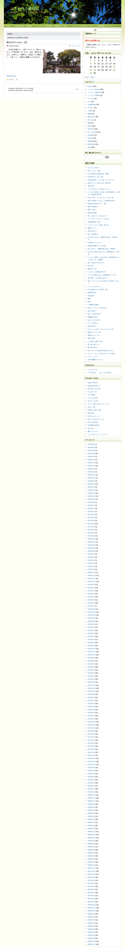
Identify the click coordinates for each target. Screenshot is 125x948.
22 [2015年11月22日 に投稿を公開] (91, 70)
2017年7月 (91, 517)
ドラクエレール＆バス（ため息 (98, 219)
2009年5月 (91, 816)
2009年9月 (91, 804)
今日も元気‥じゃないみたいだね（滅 (100, 197)
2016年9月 (91, 548)
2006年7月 (91, 920)
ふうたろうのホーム (94, 286)
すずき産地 (91, 395)
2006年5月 (91, 926)
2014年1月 (91, 646)
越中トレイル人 (93, 431)
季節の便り (91, 117)
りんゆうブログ (93, 370)
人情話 (90, 111)
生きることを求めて (94, 320)
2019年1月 (91, 490)
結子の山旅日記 (93, 422)
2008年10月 (92, 838)
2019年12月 (92, 475)
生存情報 (91, 135)
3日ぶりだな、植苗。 (95, 171)
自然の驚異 (91, 144)
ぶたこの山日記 (93, 398)
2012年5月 (91, 707)
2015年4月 (91, 600)
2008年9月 (91, 841)
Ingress (11, 79)
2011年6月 (91, 740)
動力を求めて (92, 311)
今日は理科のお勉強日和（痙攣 (98, 174)
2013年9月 (91, 658)
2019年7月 (91, 487)
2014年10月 (92, 618)
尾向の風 (91, 413)
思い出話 (91, 120)
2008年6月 (91, 850)
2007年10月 (92, 874)
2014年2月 (91, 643)
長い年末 (91, 266)
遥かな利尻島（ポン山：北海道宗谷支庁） (102, 201)
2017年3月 (91, 530)
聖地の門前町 (92, 213)
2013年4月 (91, 673)
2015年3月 (91, 603)
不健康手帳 (91, 104)
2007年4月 (91, 893)
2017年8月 (91, 514)
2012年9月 (91, 694)
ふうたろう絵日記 (24, 8)
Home (8, 26)
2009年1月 (91, 828)
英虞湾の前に (92, 292)
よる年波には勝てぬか (95, 341)
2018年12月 (92, 493)
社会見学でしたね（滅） (96, 177)
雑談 (89, 147)
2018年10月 (92, 499)
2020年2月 (91, 469)
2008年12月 (92, 831)
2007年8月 (91, 880)
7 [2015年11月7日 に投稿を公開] (114, 60)
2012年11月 (92, 688)
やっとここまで (93, 356)
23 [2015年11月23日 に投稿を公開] (95, 70)
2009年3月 (91, 822)
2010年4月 (91, 783)
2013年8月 (91, 661)
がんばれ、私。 (93, 392)
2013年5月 (91, 670)
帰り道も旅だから (94, 344)
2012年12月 (92, 685)
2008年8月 (91, 844)
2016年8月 (91, 551)
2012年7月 (91, 700)
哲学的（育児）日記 (94, 410)
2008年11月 (92, 834)
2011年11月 (92, 725)
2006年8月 (91, 917)
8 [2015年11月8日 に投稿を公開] (90, 63)
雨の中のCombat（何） (18, 42)
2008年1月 (91, 865)
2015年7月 (91, 591)
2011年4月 (91, 746)
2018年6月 (91, 508)
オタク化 (91, 98)
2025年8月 (91, 444)
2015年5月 (91, 597)
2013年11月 (92, 652)
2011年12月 (92, 722)
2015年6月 (91, 594)
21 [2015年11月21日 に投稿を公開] (114, 67)
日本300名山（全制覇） (23, 26)
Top (77, 89)
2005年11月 (92, 944)
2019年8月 (91, 484)
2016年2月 (91, 569)
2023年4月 (91, 456)
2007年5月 (91, 889)
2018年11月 (92, 496)
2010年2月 (91, 789)
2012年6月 (91, 703)
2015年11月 (92, 578)
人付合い (91, 108)
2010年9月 (91, 767)
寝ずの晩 (91, 186)
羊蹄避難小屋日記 (94, 425)
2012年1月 (91, 719)
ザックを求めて (93, 323)
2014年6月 (91, 630)
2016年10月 (92, 545)
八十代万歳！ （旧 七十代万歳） (100, 373)
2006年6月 (91, 923)
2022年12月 (92, 463)
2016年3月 (91, 566)
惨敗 (89, 299)
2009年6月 (91, 813)
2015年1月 (91, 609)
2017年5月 (91, 524)
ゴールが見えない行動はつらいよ (99, 189)
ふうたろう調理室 (94, 95)
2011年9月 (91, 731)
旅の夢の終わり (93, 347)
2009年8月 (91, 807)
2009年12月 (92, 795)
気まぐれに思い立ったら (96, 419)
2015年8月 (91, 588)
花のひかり (91, 428)
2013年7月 (91, 664)
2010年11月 (92, 761)
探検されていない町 (94, 332)
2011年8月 (91, 734)
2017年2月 (91, 533)
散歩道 (90, 126)
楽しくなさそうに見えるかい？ (98, 216)
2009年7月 (91, 810)
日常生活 (91, 129)
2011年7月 (91, 737)
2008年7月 (91, 847)
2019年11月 (92, 478)
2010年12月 (92, 758)
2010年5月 (91, 780)
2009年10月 (92, 801)
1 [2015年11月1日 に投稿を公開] (90, 60)
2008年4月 (91, 856)
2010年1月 (91, 792)
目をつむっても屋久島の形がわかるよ (100, 350)
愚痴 (89, 123)
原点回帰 (91, 296)
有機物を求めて (93, 317)
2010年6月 (91, 777)
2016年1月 (91, 572)
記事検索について (104, 26)
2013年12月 (92, 649)
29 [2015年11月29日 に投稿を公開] (91, 73)
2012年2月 (91, 716)
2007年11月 (92, 871)
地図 (89, 114)
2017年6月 (91, 520)
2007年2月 (91, 899)
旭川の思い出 (92, 231)
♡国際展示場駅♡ (94, 305)
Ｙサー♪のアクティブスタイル (98, 434)
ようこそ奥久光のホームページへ (99, 404)
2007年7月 (91, 883)
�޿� (31, 90)
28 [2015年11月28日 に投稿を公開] (114, 70)
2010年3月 (91, 786)
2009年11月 (92, 798)
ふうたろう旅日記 (94, 89)
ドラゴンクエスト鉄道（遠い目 (98, 225)
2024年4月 (91, 450)
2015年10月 (92, 581)
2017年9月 (91, 511)
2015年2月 (91, 606)
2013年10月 (92, 655)
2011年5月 (91, 743)
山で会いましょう (94, 416)
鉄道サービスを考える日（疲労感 (99, 183)
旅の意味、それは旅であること (98, 278)
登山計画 (91, 138)
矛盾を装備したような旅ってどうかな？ (101, 180)
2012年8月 (91, 697)
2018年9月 (91, 502)
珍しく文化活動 (93, 132)
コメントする (76, 46)
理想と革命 (91, 338)
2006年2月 (91, 935)
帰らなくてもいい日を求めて (97, 308)
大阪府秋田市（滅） (94, 222)
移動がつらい (92, 228)
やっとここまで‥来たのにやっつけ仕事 (101, 353)
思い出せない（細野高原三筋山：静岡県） (102, 249)
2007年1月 (91, 902)
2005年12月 (92, 941)
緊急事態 (91, 141)
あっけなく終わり (94, 168)
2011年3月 (91, 749)
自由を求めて (92, 326)
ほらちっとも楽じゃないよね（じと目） (101, 329)
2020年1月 (91, 472)
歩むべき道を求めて (94, 314)
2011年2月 (91, 752)
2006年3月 (91, 932)
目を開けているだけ (94, 242)
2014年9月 (91, 621)
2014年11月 (92, 615)
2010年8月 (91, 770)
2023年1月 (91, 460)
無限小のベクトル (94, 335)
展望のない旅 (92, 269)
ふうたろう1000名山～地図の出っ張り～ (53, 26)
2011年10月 (92, 728)
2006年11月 (92, 908)
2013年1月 (91, 682)
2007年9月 (91, 877)
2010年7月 (91, 774)
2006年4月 (91, 929)
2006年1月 (91, 938)
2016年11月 (92, 542)
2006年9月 (91, 914)
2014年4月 (91, 636)
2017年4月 (91, 527)
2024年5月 (91, 447)
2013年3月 (91, 676)
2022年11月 (92, 466)
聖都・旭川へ (92, 210)
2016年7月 (91, 554)
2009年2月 (91, 825)
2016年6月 (91, 557)
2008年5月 (91, 853)
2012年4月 (91, 710)
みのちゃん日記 (93, 401)
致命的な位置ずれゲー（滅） (97, 204)
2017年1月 (91, 536)
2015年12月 (92, 575)
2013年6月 (91, 667)
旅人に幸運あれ (93, 234)
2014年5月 (91, 633)
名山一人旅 (91, 407)
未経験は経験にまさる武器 (97, 246)
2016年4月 (91, 563)
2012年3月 (91, 713)
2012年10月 (92, 691)
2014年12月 (92, 612)
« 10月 (86, 77)
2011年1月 (91, 755)
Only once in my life (94, 389)
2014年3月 (91, 639)
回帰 (89, 302)
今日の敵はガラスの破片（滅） (98, 289)
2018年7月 (91, 505)
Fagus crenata (92, 382)
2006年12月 (92, 905)
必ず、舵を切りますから (96, 263)
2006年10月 (92, 911)
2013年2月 (91, 679)
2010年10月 (92, 764)
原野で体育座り (93, 207)
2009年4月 (91, 819)
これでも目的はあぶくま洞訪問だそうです (102, 275)
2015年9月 (91, 584)
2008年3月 (91, 859)
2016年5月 (91, 560)
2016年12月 (92, 539)
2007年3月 (91, 896)
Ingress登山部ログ (94, 386)
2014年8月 (91, 624)
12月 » (92, 77)
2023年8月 (91, 453)
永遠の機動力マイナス (95, 359)
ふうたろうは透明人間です (97, 272)
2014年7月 (91, 627)
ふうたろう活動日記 (94, 92)
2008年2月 (91, 862)
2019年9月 (91, 481)
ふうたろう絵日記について (82, 26)
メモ (89, 101)
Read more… (12, 76)
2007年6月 (91, 886)
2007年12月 (92, 868)
